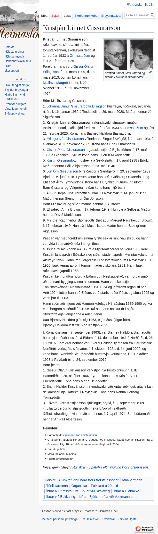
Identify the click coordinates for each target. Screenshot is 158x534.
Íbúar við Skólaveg (96, 491)
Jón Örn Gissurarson (62, 171)
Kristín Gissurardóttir (62, 160)
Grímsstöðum (80, 56)
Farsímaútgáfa (127, 519)
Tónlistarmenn (57, 486)
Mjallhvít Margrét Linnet (60, 83)
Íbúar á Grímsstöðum (62, 491)
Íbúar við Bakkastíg (60, 497)
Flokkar (49, 480)
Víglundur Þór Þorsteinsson (80, 434)
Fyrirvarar (109, 519)
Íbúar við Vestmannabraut (120, 497)
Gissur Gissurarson (66, 150)
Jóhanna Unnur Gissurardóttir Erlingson (76, 106)
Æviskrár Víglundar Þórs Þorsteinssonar (88, 480)
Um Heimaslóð (90, 519)
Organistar (79, 486)
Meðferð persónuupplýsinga (60, 519)
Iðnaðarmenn (132, 480)
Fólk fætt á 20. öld (104, 486)
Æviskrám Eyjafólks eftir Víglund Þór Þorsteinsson (110, 467)
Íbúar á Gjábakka (126, 491)
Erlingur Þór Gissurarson (65, 139)
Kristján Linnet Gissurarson (69, 122)
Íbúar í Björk (88, 497)
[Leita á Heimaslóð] (140, 15)
